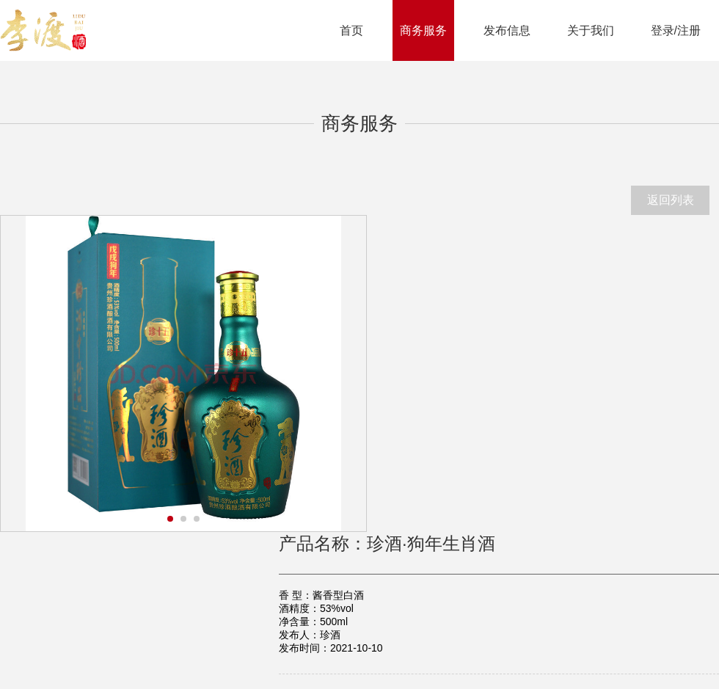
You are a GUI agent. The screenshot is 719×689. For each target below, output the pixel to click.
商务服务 (423, 30)
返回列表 (670, 200)
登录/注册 (676, 30)
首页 (351, 30)
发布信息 (506, 30)
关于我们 (590, 30)
